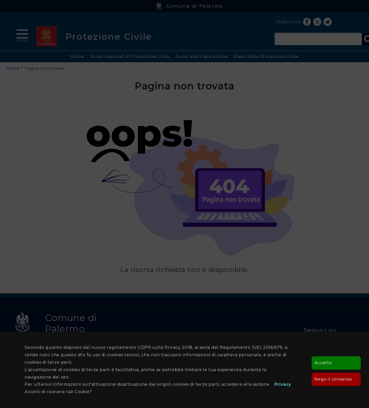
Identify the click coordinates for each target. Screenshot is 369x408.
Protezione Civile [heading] (108, 36)
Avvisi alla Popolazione (201, 56)
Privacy (282, 384)
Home (77, 56)
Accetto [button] (323, 362)
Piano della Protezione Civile (266, 56)
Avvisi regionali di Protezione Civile (130, 56)
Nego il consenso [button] (333, 379)
